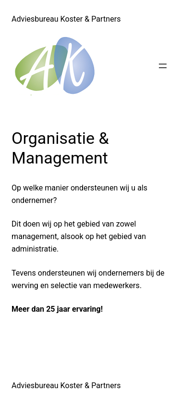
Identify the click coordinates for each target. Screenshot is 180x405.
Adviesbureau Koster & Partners (66, 19)
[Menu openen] (162, 66)
